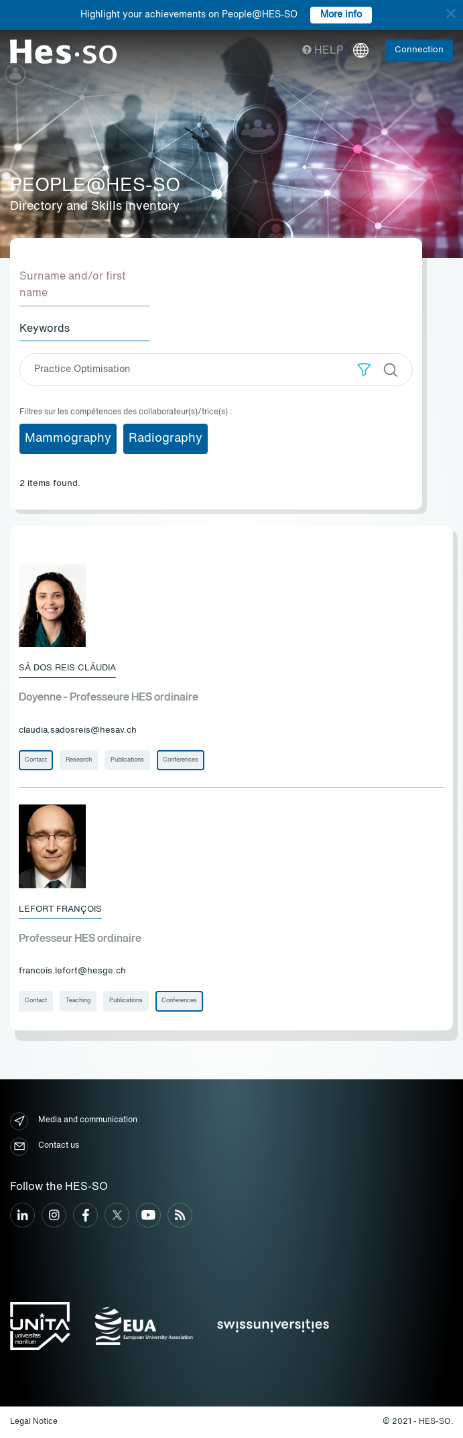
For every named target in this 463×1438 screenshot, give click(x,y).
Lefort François (60, 909)
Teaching (78, 1001)
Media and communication (73, 1121)
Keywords (44, 329)
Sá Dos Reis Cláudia (67, 668)
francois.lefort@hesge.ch (72, 971)
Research (79, 760)
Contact (36, 760)
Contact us (44, 1147)
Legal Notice (34, 1422)
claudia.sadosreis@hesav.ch (78, 730)
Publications (127, 760)
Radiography (165, 438)
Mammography (68, 438)
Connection (419, 50)
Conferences (180, 760)
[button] (364, 370)
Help (322, 51)
